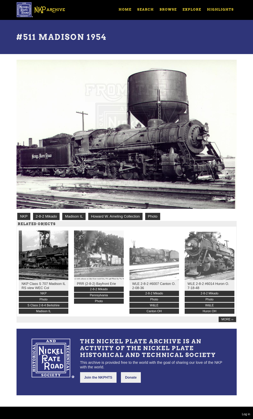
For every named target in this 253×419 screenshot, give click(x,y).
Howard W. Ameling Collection (115, 216)
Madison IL (74, 216)
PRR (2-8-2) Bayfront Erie (96, 284)
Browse (168, 9)
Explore (191, 9)
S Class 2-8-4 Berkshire (44, 305)
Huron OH (209, 311)
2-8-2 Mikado (46, 216)
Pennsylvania (99, 295)
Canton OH (154, 311)
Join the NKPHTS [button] (98, 377)
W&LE (154, 305)
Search (145, 9)
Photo (152, 216)
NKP (24, 216)
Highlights (220, 9)
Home (125, 9)
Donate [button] (131, 377)
